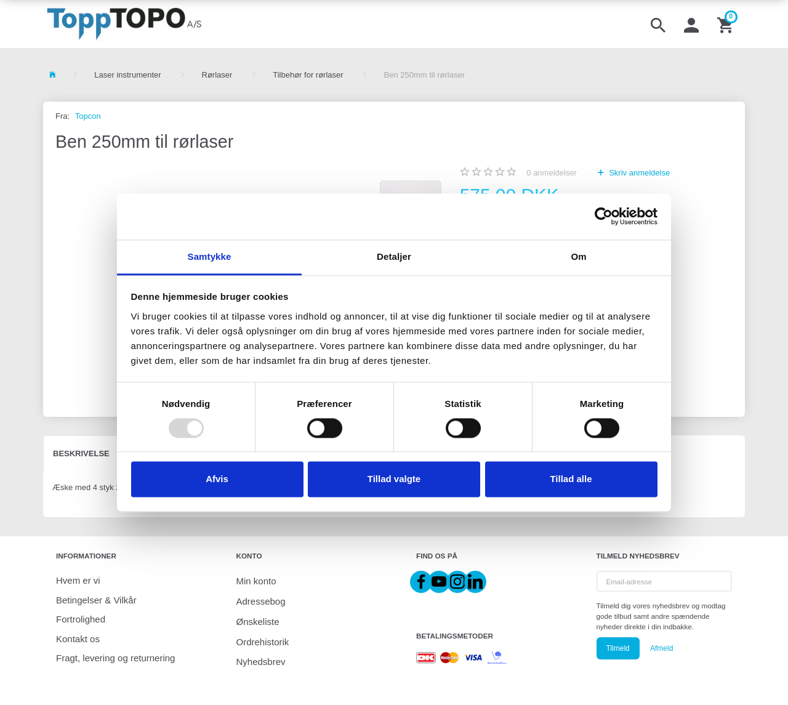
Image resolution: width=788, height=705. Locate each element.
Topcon (88, 116)
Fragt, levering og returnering (115, 658)
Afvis (217, 479)
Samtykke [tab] (209, 256)
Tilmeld (618, 648)
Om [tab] (578, 256)
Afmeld (661, 648)
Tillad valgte (394, 479)
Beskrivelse (81, 453)
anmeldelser (551, 172)
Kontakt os (78, 639)
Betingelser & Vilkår (96, 600)
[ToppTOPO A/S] (124, 24)
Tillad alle (571, 479)
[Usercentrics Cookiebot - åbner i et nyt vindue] (603, 216)
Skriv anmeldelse (638, 172)
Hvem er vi (78, 580)
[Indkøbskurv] (726, 24)
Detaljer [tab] (394, 256)
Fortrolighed (80, 619)
